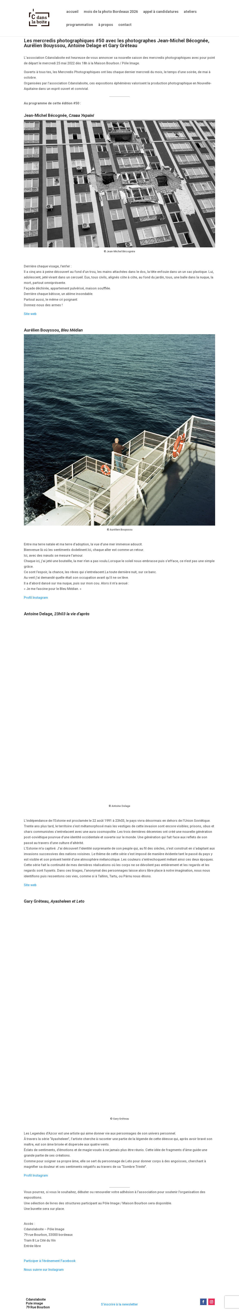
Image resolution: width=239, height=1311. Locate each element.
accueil (72, 12)
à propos (105, 25)
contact (125, 25)
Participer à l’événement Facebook (49, 1261)
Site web (30, 314)
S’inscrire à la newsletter (119, 1304)
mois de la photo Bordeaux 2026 (111, 12)
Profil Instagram (36, 598)
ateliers (190, 12)
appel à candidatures (160, 12)
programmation (79, 25)
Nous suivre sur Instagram (44, 1270)
